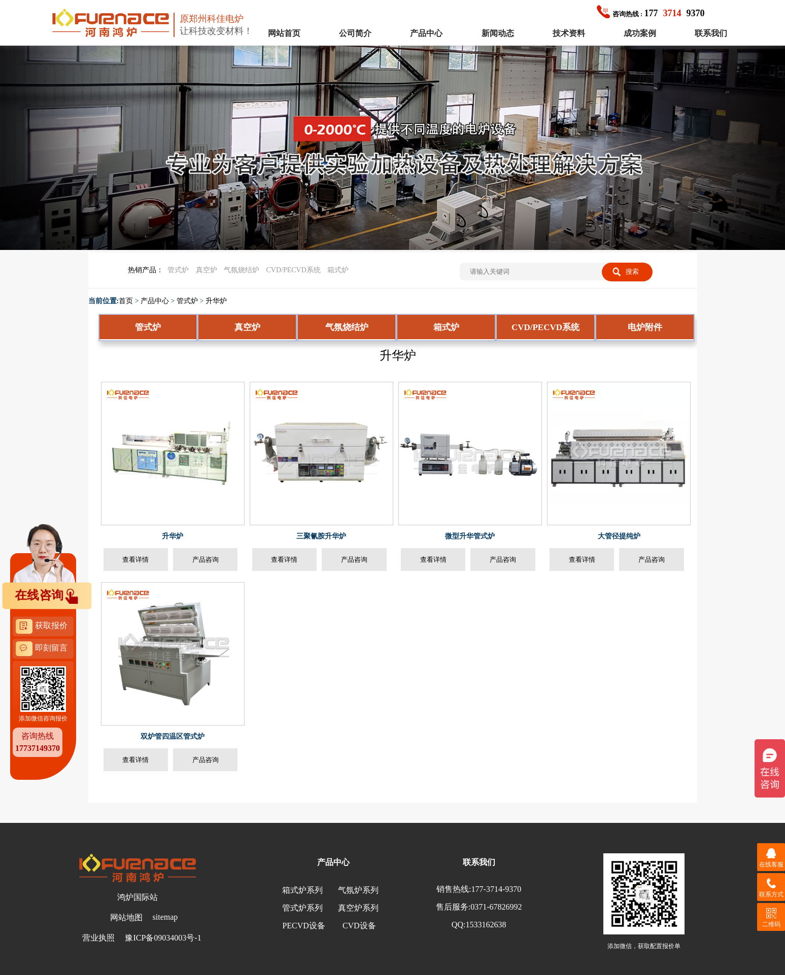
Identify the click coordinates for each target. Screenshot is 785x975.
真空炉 (206, 270)
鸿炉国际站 (137, 897)
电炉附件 (645, 327)
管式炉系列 (302, 908)
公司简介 (355, 33)
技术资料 (569, 33)
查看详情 (135, 559)
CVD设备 (359, 925)
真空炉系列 (358, 908)
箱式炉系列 (302, 890)
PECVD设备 (303, 925)
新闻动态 (498, 33)
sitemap (165, 917)
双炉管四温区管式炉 (172, 736)
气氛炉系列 (358, 890)
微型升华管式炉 (470, 536)
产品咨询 (205, 559)
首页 (126, 301)
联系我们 (711, 33)
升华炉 (216, 301)
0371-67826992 (496, 906)
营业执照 (98, 937)
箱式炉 (338, 270)
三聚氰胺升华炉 (321, 536)
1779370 (651, 13)
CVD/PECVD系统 (293, 270)
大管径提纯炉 (619, 536)
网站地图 (126, 917)
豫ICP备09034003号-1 (163, 937)
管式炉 (178, 270)
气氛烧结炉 (241, 270)
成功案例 (640, 33)
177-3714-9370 (496, 889)
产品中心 (426, 33)
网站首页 (284, 33)
